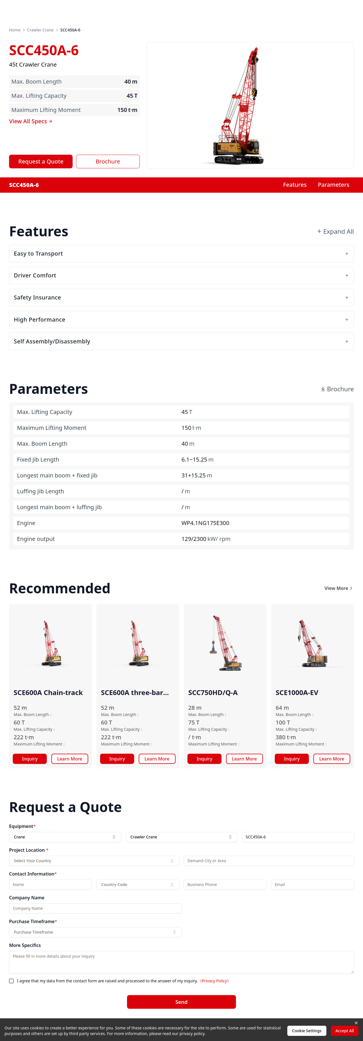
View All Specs (31, 121)
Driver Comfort (181, 275)
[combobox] (65, 837)
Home (14, 30)
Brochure (108, 161)
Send (181, 1002)
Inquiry (29, 759)
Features (295, 184)
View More (339, 589)
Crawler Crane (40, 30)
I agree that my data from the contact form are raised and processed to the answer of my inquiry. (124, 981)
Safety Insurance (181, 297)
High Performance (181, 320)
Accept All (344, 1030)
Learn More (69, 759)
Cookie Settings (307, 1030)
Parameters (333, 184)
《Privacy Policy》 (214, 981)
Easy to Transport (181, 253)
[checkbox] (11, 981)
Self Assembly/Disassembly (181, 342)
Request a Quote (41, 161)
